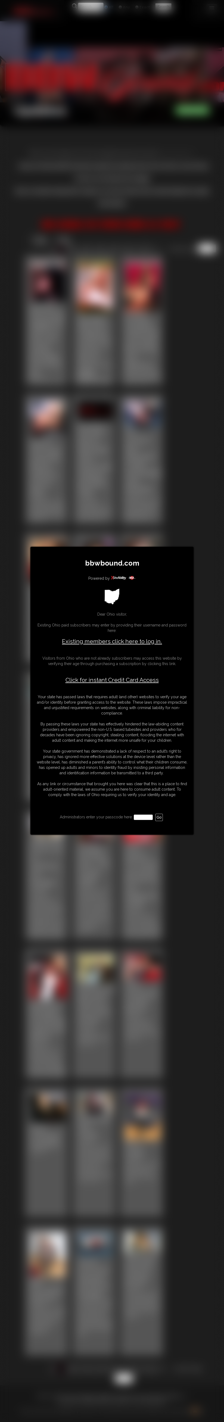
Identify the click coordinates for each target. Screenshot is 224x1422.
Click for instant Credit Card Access (112, 680)
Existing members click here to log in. (112, 641)
